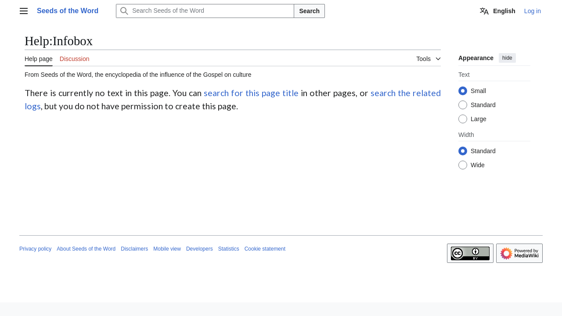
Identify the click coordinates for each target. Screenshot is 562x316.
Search (309, 10)
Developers (199, 249)
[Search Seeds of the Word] (205, 11)
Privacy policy (35, 249)
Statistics (228, 249)
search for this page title (251, 93)
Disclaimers (134, 249)
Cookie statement (265, 249)
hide (507, 58)
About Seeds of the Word (86, 249)
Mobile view (167, 249)
